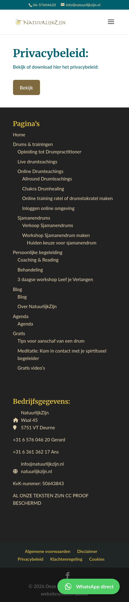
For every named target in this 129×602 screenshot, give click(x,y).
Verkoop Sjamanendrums (47, 225)
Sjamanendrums (34, 218)
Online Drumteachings (41, 171)
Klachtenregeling (66, 559)
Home (19, 134)
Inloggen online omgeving (48, 208)
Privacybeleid (30, 559)
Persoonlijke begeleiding (38, 252)
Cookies (97, 559)
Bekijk (26, 87)
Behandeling (30, 269)
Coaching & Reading (38, 259)
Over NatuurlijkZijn (37, 306)
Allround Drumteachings (47, 178)
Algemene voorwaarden (47, 551)
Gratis (19, 333)
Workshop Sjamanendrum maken (56, 235)
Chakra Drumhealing (43, 188)
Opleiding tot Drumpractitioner (50, 151)
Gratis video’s (31, 368)
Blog (17, 289)
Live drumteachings (37, 161)
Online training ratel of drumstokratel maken (67, 198)
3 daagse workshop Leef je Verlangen (55, 279)
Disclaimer (87, 551)
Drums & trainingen (33, 144)
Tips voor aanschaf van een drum (51, 341)
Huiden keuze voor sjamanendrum (61, 242)
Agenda (21, 316)
